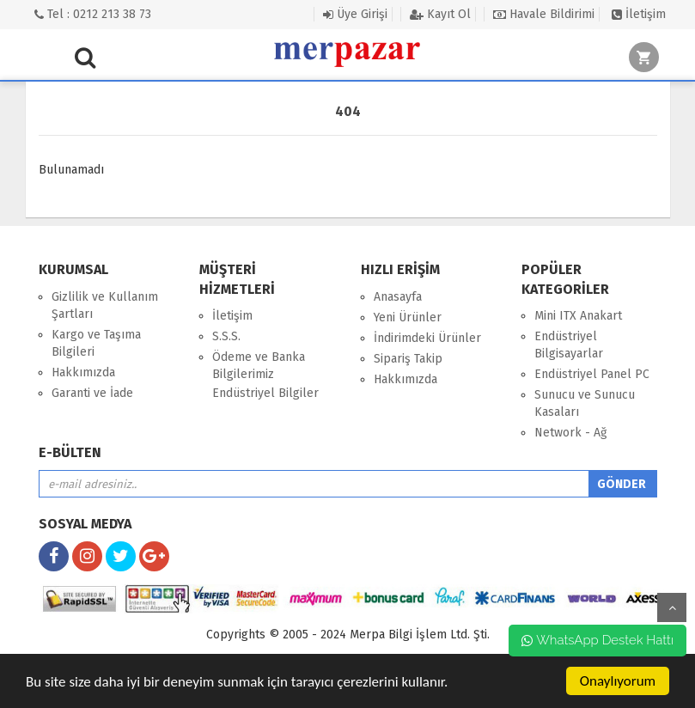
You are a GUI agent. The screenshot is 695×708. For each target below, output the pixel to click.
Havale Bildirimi (543, 14)
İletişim (639, 14)
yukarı (671, 607)
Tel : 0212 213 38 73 (92, 14)
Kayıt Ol (440, 14)
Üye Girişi (355, 14)
